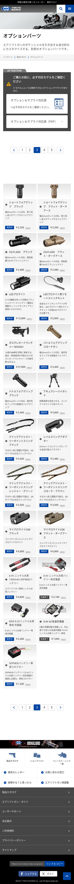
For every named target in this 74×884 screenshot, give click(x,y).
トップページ (8, 57)
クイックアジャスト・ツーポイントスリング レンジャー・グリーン (22, 487)
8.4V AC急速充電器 (53, 621)
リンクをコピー (54, 863)
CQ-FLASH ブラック (20, 252)
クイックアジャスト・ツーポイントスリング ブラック (22, 441)
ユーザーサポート (11, 811)
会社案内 (7, 821)
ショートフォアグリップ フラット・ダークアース (55, 206)
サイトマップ (9, 850)
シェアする (31, 874)
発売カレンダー (16, 772)
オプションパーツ (36, 57)
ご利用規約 (8, 831)
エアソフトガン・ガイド (15, 802)
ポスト (50, 874)
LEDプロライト (17, 294)
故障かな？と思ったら (20, 782)
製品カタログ (21, 57)
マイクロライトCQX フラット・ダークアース (55, 533)
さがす (61, 9)
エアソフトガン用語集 (57, 782)
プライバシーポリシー (14, 840)
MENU (69, 9)
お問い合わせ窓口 (54, 772)
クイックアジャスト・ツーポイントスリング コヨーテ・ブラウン (56, 487)
